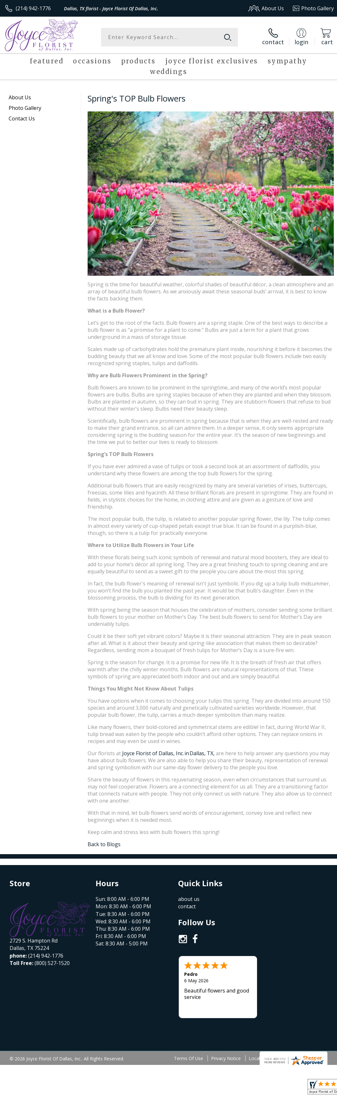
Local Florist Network (271, 1020)
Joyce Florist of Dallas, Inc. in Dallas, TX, (169, 753)
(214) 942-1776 (33, 8)
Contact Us (22, 118)
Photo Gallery (25, 107)
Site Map (310, 1020)
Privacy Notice (226, 1020)
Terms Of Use (188, 1020)
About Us (20, 97)
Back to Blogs (104, 844)
